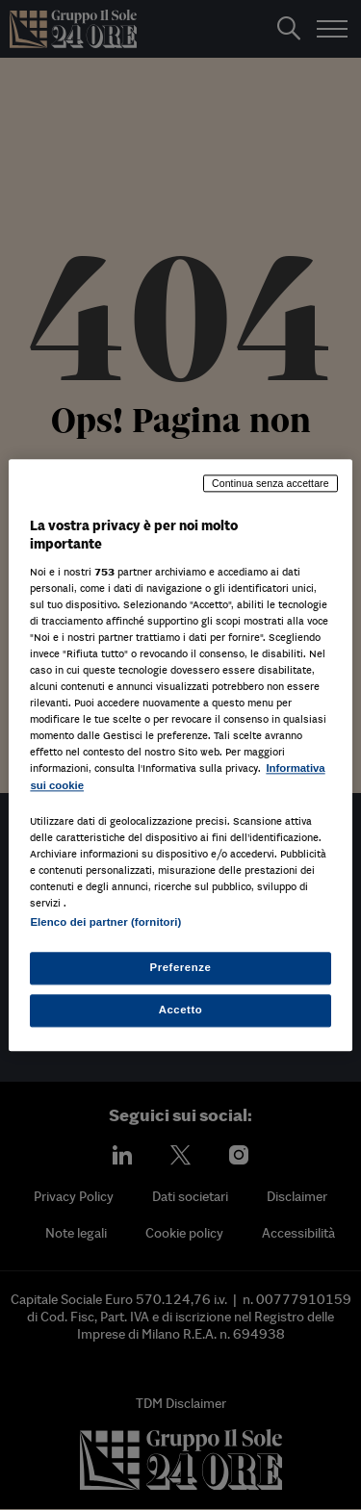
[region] (180, 755)
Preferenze (181, 967)
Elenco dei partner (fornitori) (105, 922)
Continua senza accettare (270, 483)
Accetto (181, 1009)
